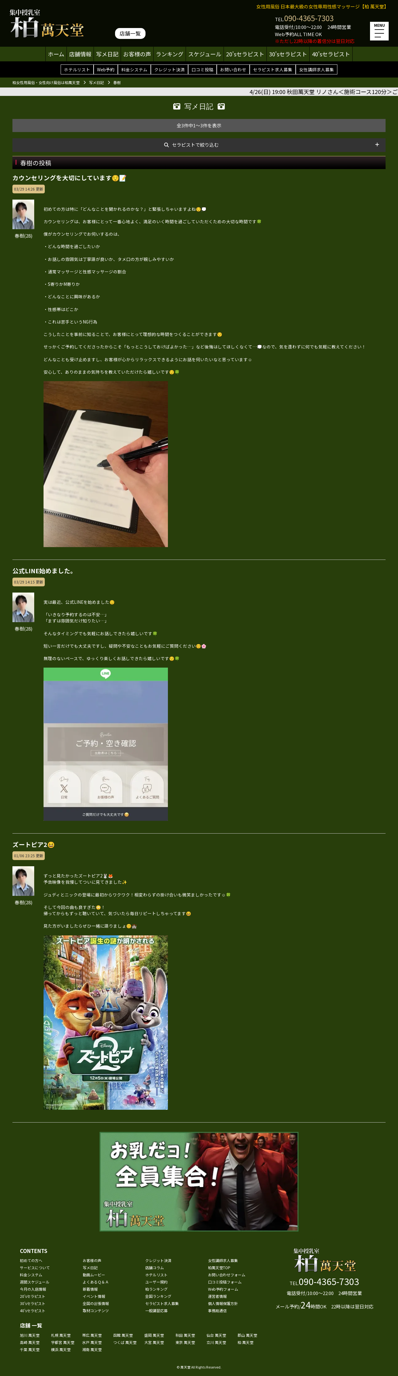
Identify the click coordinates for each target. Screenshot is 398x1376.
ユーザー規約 (156, 1281)
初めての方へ (31, 1260)
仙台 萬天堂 (216, 1335)
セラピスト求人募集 (272, 69)
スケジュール (204, 54)
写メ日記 (107, 54)
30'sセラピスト (288, 54)
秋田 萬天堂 (185, 1335)
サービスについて (35, 1267)
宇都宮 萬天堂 (62, 1342)
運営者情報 (217, 1296)
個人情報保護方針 (223, 1303)
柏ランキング (156, 1289)
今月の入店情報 (33, 1289)
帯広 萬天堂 (92, 1335)
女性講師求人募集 (316, 69)
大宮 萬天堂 (154, 1342)
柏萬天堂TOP (219, 1267)
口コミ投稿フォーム (225, 1281)
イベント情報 (94, 1296)
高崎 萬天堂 (29, 1342)
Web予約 (105, 69)
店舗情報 (80, 54)
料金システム (134, 69)
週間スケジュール (34, 1281)
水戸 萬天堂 (92, 1342)
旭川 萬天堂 (29, 1335)
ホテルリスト (77, 69)
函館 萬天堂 (123, 1335)
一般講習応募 (156, 1310)
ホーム (56, 54)
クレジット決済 (169, 69)
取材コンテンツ (96, 1310)
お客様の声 (137, 54)
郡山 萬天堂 (247, 1335)
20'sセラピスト (245, 54)
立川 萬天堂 (216, 1342)
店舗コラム (154, 1267)
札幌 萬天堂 (61, 1335)
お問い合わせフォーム (226, 1274)
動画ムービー (94, 1274)
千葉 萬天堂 (29, 1349)
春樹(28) (23, 625)
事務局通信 (217, 1310)
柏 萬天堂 (245, 1342)
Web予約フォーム (223, 1289)
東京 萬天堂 (185, 1342)
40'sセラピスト (331, 54)
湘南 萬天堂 (92, 1349)
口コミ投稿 (202, 69)
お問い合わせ (233, 69)
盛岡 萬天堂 (154, 1335)
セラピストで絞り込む (195, 144)
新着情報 (90, 1289)
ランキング (169, 54)
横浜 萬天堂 (61, 1349)
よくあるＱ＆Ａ (96, 1281)
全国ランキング (158, 1296)
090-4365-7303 (309, 17)
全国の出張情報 (96, 1303)
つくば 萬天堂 (125, 1342)
